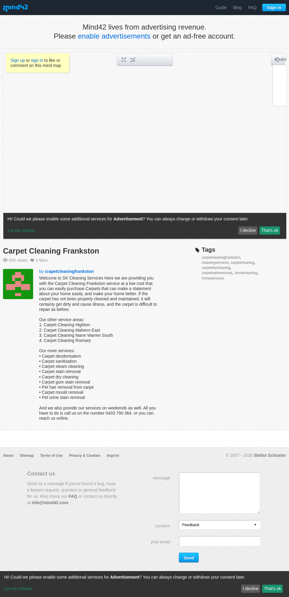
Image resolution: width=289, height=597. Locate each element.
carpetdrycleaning (216, 268)
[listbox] (220, 525)
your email (160, 541)
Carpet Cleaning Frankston (51, 251)
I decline (251, 588)
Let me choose (18, 588)
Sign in (274, 7)
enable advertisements (114, 36)
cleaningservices (215, 263)
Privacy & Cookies (85, 455)
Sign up (18, 60)
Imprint (113, 455)
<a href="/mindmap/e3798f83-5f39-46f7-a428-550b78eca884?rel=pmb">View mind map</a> (145, 145)
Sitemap (27, 455)
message (161, 477)
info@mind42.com (50, 502)
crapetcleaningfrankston (69, 271)
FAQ (252, 7)
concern (162, 525)
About (8, 455)
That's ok (272, 588)
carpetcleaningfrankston (221, 257)
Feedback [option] (190, 525)
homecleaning (246, 273)
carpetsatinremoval (217, 273)
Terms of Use (51, 455)
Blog (237, 7)
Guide (220, 7)
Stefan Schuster (270, 455)
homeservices (213, 278)
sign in (37, 60)
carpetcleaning (242, 263)
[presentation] (255, 525)
